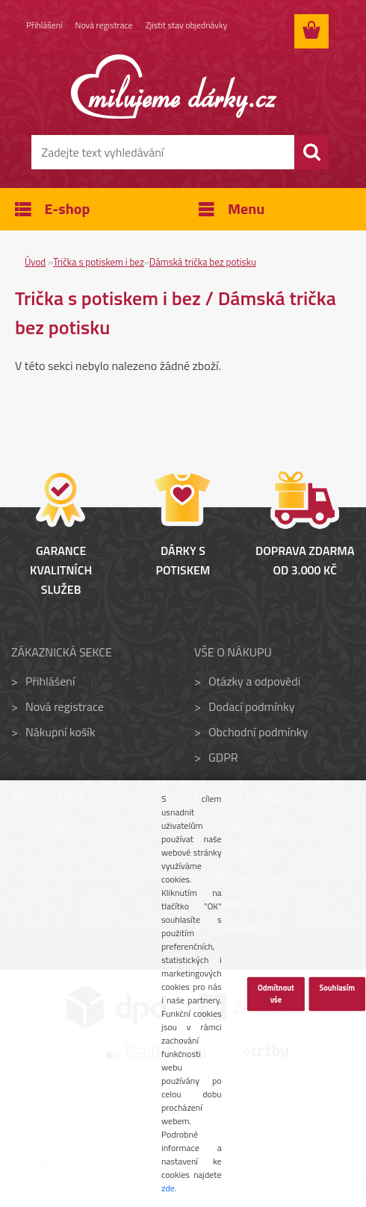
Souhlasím (337, 988)
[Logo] (173, 86)
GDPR (223, 757)
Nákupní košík (60, 732)
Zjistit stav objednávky (187, 26)
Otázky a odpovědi (254, 681)
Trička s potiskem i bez (98, 261)
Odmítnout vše (276, 994)
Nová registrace (104, 26)
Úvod (35, 261)
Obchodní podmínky (258, 732)
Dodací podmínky (251, 706)
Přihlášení (44, 26)
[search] (311, 152)
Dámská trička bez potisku (202, 261)
